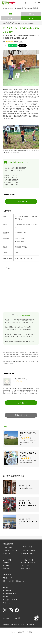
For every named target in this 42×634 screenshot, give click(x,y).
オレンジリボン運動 (29, 550)
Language (33, 3)
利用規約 (5, 597)
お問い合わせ (25, 568)
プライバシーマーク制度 (10, 618)
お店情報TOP (12, 22)
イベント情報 (7, 560)
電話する (30, 632)
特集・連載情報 (8, 544)
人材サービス (7, 575)
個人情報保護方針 (8, 590)
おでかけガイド (27, 547)
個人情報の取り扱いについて (12, 593)
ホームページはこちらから (24, 258)
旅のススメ (8, 553)
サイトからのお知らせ (28, 562)
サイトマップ (6, 603)
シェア (5, 45)
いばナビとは (25, 565)
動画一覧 (6, 568)
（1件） (21, 41)
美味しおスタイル (28, 553)
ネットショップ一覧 (27, 560)
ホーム (5, 22)
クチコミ (12, 632)
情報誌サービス (7, 578)
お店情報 (6, 562)
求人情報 (6, 565)
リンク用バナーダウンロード (11, 600)
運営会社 (5, 587)
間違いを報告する (21, 415)
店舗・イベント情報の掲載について (13, 581)
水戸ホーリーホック (11, 550)
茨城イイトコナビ (10, 547)
